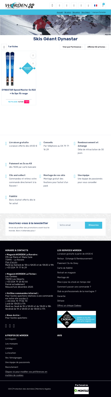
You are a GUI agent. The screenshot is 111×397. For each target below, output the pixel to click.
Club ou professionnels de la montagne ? (76, 291)
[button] (59, 5)
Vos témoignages (13, 358)
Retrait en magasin (66, 272)
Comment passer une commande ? (74, 287)
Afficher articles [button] (96, 47)
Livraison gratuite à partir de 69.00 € (75, 254)
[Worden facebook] (10, 325)
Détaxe (60, 301)
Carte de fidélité (65, 268)
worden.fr (23, 298)
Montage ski (63, 277)
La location (10, 353)
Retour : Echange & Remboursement (74, 258)
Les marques (11, 344)
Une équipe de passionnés (17, 362)
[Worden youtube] (14, 325)
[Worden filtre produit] (4, 47)
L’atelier (9, 348)
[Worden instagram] (6, 325)
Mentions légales (43, 389)
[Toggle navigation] (52, 5)
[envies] (74, 5)
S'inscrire (94, 225)
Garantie (61, 296)
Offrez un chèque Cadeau (69, 305)
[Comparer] (33, 63)
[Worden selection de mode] (88, 5)
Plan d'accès (11, 262)
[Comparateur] (81, 5)
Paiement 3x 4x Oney (67, 263)
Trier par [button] (71, 47)
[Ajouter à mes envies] (33, 55)
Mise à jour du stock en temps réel (73, 282)
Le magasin (10, 339)
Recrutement (11, 367)
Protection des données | (24, 389)
